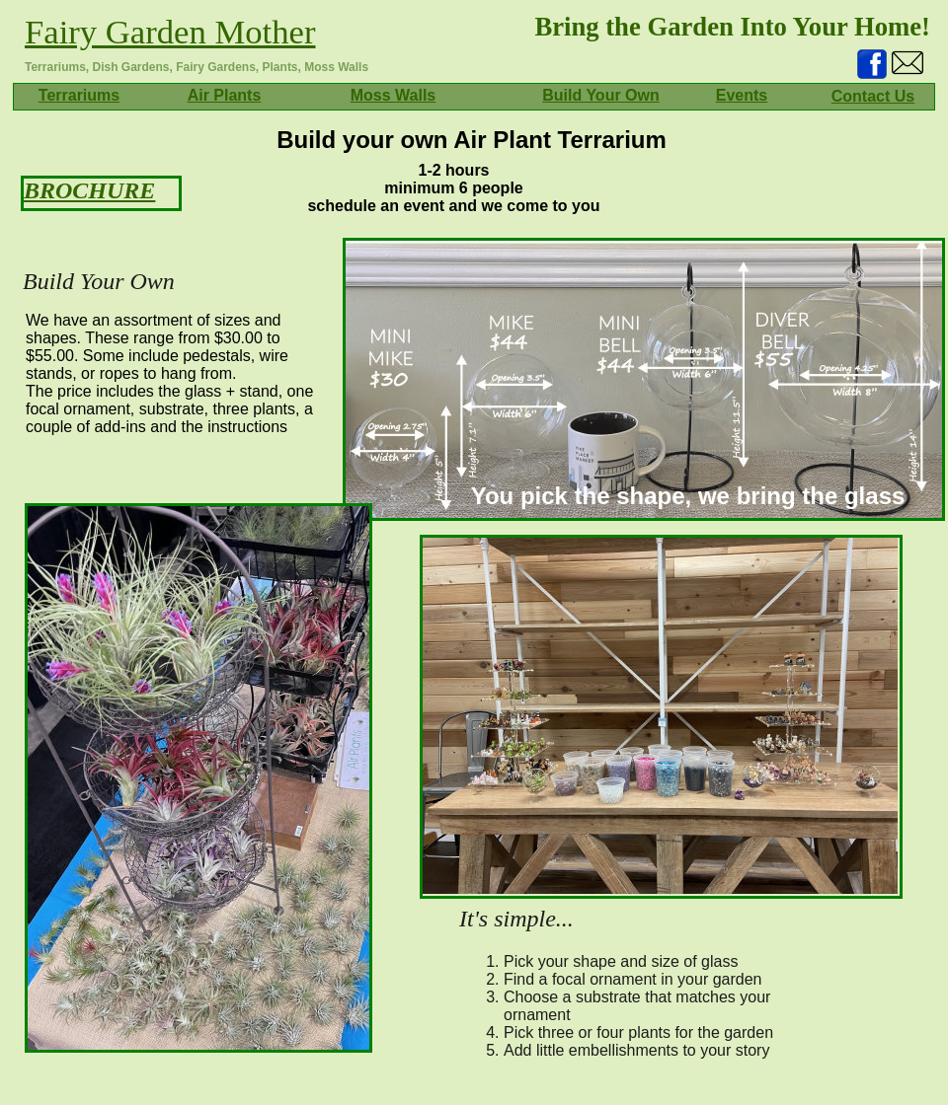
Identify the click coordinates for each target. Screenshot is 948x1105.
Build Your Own (601, 95)
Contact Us (872, 96)
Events (741, 95)
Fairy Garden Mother (170, 31)
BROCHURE (89, 190)
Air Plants (225, 95)
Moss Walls (393, 95)
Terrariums (79, 95)
